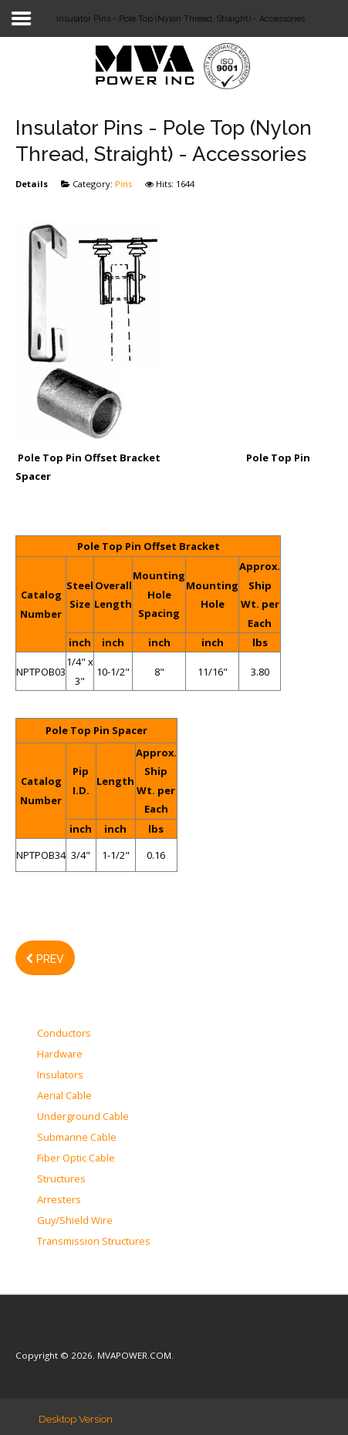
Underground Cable (83, 1117)
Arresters (59, 1200)
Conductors (64, 1034)
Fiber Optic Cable (76, 1158)
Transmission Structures (93, 1242)
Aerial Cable (64, 1096)
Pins (123, 183)
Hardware (60, 1054)
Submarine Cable (77, 1138)
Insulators (60, 1075)
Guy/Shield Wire (75, 1221)
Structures (61, 1179)
